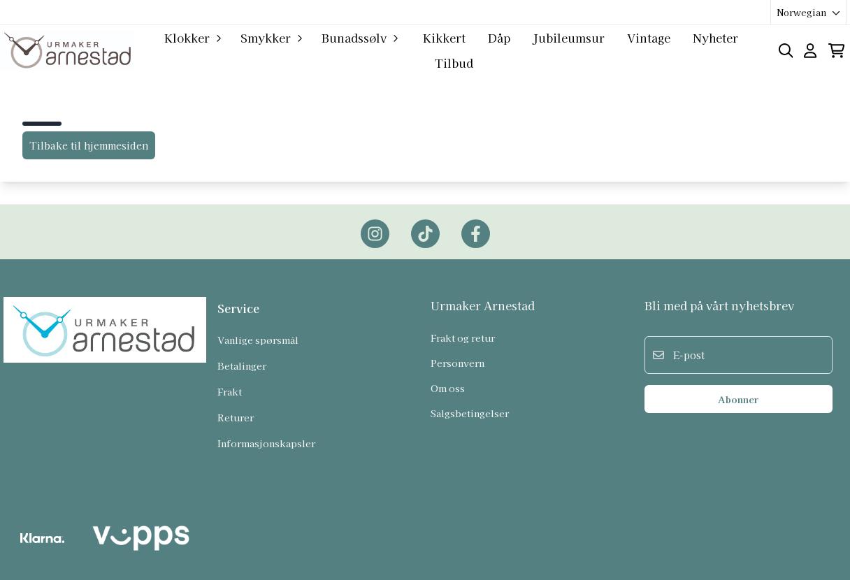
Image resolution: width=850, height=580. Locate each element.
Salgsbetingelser (470, 413)
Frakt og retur (463, 338)
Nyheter (715, 37)
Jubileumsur (569, 37)
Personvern (457, 363)
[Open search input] (786, 50)
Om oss (448, 388)
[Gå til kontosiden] (810, 51)
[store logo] (67, 50)
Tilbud (454, 63)
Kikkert (444, 37)
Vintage (648, 37)
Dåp (499, 37)
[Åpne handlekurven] (836, 51)
